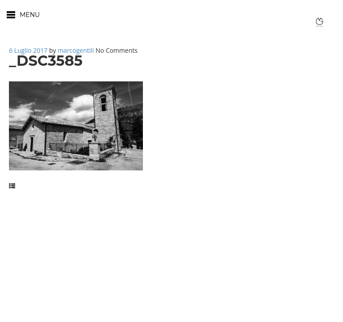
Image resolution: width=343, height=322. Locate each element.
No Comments (117, 50)
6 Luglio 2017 (28, 50)
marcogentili (76, 50)
